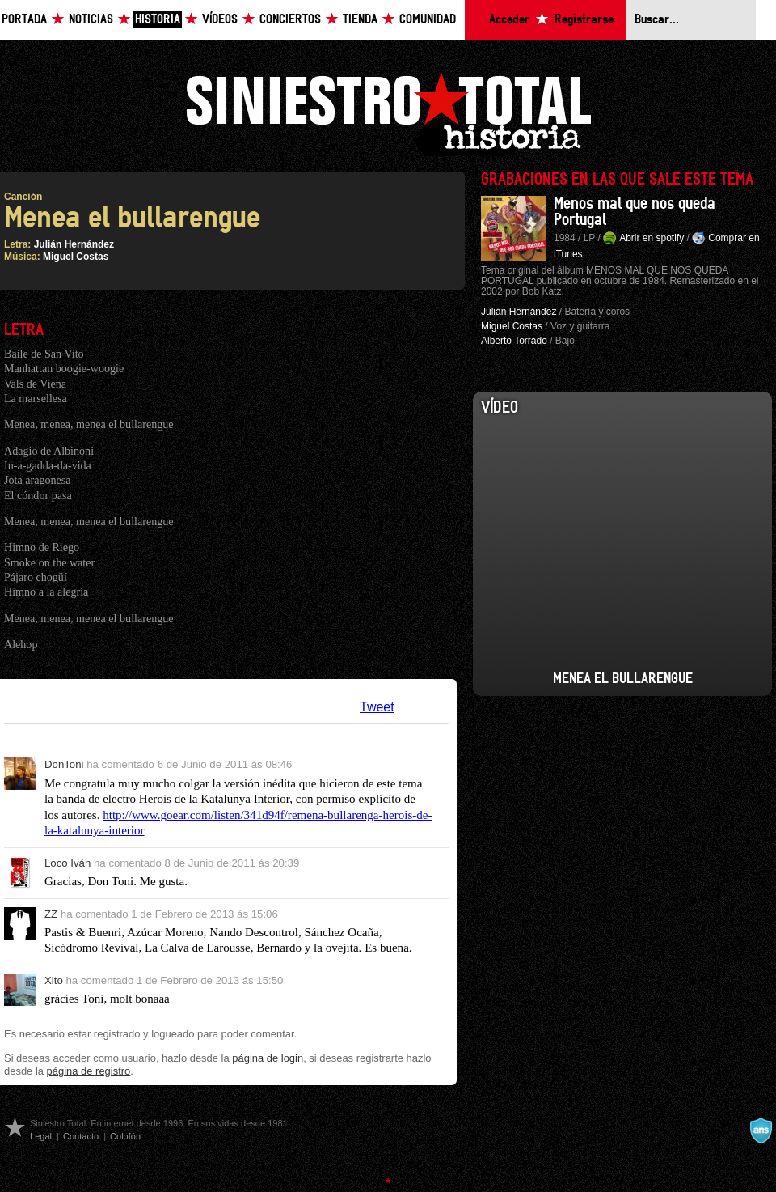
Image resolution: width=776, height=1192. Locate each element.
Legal (41, 1136)
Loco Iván (67, 863)
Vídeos (220, 20)
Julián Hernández (74, 244)
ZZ (50, 914)
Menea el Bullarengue (623, 678)
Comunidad (427, 20)
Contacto (81, 1136)
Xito (53, 980)
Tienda (360, 20)
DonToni (64, 764)
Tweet (377, 707)
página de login (267, 1058)
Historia (157, 20)
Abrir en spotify (651, 238)
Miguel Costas (75, 256)
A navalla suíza (760, 1130)
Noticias (91, 20)
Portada (24, 20)
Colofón (125, 1136)
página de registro (89, 1071)
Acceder (509, 20)
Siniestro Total (388, 112)
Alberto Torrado (514, 340)
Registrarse (584, 20)
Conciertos (290, 20)
